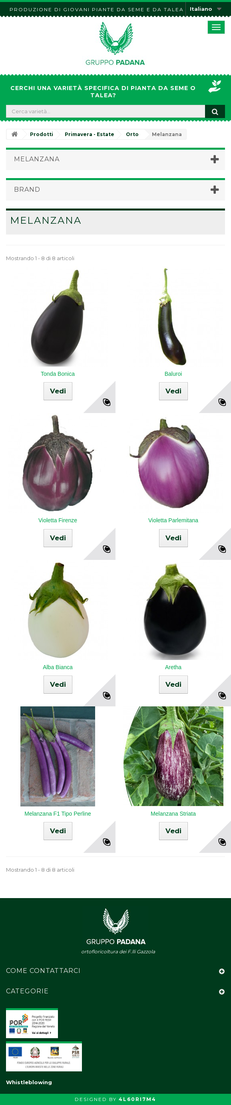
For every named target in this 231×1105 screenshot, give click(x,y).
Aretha (173, 667)
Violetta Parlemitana (173, 520)
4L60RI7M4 (137, 1099)
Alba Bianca (58, 667)
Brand (27, 189)
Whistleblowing (29, 1082)
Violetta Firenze (57, 520)
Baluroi (173, 374)
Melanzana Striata (173, 813)
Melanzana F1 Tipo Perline (57, 813)
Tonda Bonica (58, 374)
